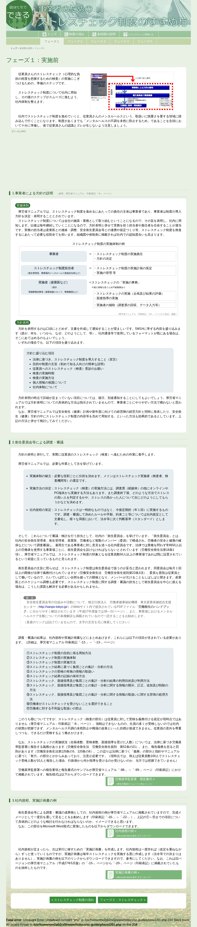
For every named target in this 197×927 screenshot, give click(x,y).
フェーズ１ (52, 41)
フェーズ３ (98, 41)
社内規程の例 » (133, 833)
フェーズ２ (75, 41)
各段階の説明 (103, 34)
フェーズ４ (121, 41)
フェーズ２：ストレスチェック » (122, 899)
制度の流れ (74, 34)
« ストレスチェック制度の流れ (73, 899)
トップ (49, 34)
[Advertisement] (98, 160)
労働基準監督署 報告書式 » (135, 781)
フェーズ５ (145, 41)
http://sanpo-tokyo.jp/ (53, 606)
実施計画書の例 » (133, 874)
